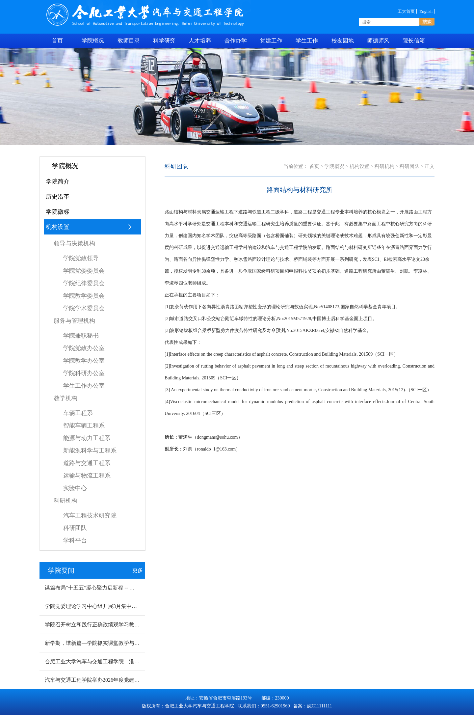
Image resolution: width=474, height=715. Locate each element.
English (426, 11)
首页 (314, 166)
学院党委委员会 (84, 270)
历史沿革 (57, 196)
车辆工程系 (78, 413)
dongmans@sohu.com (217, 437)
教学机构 (65, 398)
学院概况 (93, 41)
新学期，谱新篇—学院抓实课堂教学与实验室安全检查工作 (113, 643)
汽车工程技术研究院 (90, 515)
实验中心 (75, 488)
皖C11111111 (319, 705)
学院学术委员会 (84, 308)
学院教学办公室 (84, 360)
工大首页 (406, 11)
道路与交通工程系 (87, 463)
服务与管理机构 (74, 320)
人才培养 (200, 41)
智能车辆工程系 (84, 425)
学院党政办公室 (84, 348)
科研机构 (65, 500)
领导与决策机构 (74, 243)
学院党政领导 (81, 258)
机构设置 (89, 226)
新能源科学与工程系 (90, 450)
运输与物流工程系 (87, 475)
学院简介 (57, 181)
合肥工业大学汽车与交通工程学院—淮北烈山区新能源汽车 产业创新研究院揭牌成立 (143, 661)
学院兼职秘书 (81, 335)
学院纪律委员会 (84, 283)
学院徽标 (57, 211)
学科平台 (75, 540)
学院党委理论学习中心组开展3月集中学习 (93, 606)
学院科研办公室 (84, 373)
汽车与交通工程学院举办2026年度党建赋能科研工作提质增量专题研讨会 (129, 680)
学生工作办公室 (84, 385)
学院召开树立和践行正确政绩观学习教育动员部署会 (105, 624)
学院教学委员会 (84, 295)
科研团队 (75, 528)
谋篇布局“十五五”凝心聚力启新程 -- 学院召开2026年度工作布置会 (121, 588)
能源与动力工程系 (87, 438)
